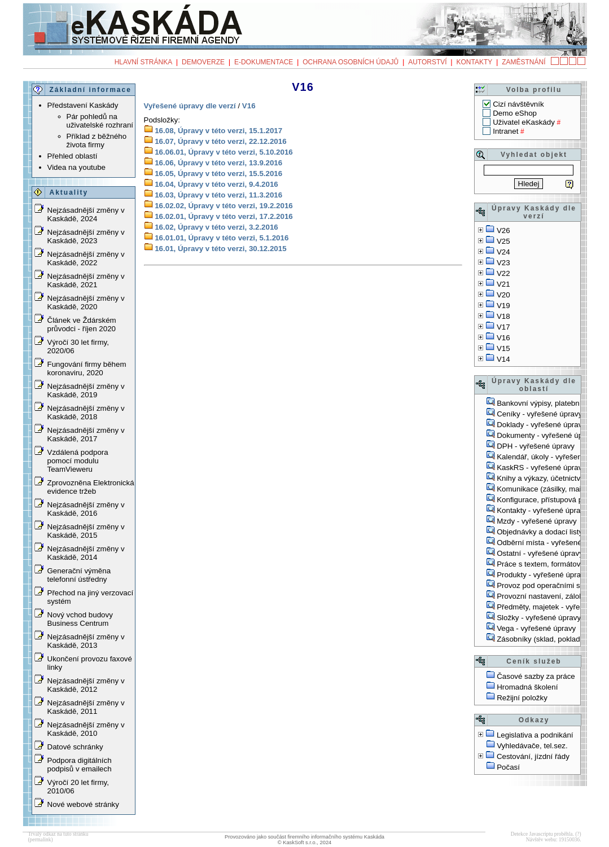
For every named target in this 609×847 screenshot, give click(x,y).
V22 (503, 273)
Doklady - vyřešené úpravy (541, 424)
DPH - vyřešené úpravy (536, 446)
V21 (503, 284)
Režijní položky (522, 698)
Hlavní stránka (143, 62)
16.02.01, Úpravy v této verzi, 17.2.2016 (224, 216)
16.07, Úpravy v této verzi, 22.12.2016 (220, 141)
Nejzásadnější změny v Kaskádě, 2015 (86, 531)
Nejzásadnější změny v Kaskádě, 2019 (86, 390)
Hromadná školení (527, 687)
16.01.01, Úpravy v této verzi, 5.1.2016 (221, 238)
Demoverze (203, 62)
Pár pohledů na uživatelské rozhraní (100, 120)
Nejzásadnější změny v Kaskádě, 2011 (86, 707)
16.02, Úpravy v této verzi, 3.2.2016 (216, 227)
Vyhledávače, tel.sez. (532, 745)
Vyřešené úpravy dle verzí (190, 106)
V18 (503, 316)
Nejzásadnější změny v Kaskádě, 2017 (86, 434)
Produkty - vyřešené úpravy (542, 574)
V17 (503, 327)
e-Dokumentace (263, 62)
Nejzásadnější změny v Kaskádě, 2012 (86, 685)
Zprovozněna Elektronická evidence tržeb (90, 487)
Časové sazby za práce (536, 676)
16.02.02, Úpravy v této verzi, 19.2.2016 (224, 205)
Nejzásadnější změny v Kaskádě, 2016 (86, 509)
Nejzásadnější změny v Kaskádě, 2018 (86, 412)
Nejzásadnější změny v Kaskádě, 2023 (86, 236)
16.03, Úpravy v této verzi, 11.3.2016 (218, 195)
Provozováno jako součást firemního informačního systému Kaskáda (304, 837)
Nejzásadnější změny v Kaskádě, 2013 (86, 641)
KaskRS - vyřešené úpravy (541, 467)
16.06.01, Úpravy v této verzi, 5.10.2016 (224, 152)
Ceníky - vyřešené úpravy (539, 414)
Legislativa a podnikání (535, 735)
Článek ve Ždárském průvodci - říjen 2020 (81, 324)
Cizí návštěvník (518, 104)
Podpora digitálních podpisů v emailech (79, 764)
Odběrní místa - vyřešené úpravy (551, 542)
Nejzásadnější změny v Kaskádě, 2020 (86, 302)
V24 (503, 252)
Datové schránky (75, 747)
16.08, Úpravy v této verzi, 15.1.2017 (218, 130)
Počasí (508, 767)
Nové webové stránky (83, 804)
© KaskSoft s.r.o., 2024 (305, 842)
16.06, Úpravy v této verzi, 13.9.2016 (218, 163)
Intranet (505, 131)
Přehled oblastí (72, 156)
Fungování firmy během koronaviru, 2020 (86, 368)
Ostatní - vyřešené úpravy (540, 553)
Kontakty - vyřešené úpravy (542, 510)
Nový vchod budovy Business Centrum (80, 619)
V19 (503, 305)
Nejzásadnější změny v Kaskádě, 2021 (86, 280)
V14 (503, 359)
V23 (503, 262)
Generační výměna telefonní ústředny (79, 575)
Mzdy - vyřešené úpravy (536, 521)
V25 (503, 241)
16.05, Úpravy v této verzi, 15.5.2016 (218, 173)
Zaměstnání (523, 62)
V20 (503, 295)
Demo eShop (515, 113)
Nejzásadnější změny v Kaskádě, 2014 (86, 553)
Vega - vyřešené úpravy (536, 628)
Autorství (427, 62)
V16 (503, 337)
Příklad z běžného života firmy (97, 140)
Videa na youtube (76, 167)
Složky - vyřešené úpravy (539, 617)
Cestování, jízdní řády (533, 756)
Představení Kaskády (83, 105)
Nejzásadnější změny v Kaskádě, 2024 (86, 214)
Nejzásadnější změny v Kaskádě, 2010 (86, 729)
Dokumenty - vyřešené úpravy (547, 435)
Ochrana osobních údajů (350, 62)
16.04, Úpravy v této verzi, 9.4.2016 (216, 184)
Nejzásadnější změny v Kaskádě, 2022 (86, 258)
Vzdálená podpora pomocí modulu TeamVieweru (77, 460)
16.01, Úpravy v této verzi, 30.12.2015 (220, 248)
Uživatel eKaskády (524, 122)
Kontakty (474, 62)
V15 (503, 348)
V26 (503, 230)
